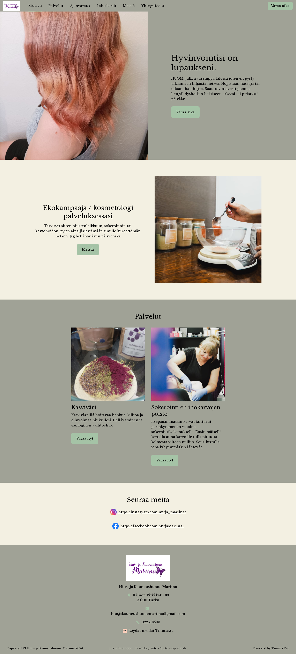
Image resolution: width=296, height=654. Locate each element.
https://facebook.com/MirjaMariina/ (152, 526)
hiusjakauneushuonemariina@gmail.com (148, 614)
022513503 (151, 622)
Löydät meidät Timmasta (150, 630)
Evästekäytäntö (145, 648)
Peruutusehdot (120, 648)
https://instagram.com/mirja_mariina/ (152, 512)
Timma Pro (280, 648)
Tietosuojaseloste (173, 648)
